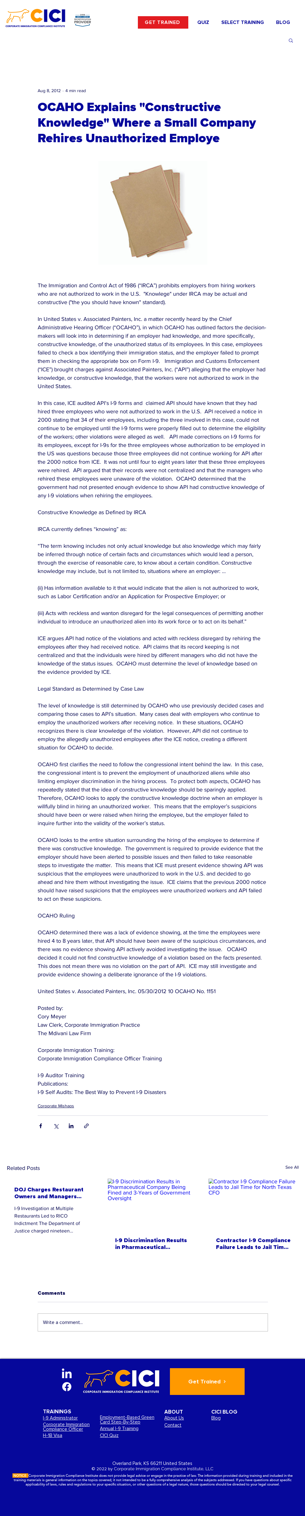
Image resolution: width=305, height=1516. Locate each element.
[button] (242, 22)
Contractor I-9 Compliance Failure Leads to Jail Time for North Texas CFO (253, 1244)
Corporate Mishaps (56, 1105)
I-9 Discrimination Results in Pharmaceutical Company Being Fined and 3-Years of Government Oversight (151, 1244)
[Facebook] (67, 1387)
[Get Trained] (207, 1381)
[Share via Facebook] (41, 1126)
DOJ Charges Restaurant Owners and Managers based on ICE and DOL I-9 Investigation (49, 1193)
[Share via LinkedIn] (71, 1126)
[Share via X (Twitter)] (56, 1126)
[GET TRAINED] (163, 22)
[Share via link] (86, 1126)
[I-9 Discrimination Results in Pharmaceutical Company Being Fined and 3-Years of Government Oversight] (153, 1204)
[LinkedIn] (67, 1374)
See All (292, 1167)
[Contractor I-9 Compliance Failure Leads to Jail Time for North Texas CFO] (254, 1204)
